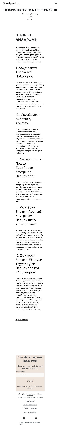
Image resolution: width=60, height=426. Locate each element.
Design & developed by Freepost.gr (29, 422)
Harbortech (24, 320)
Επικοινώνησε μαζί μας (30, 405)
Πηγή (18, 320)
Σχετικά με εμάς (30, 401)
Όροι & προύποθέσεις (30, 412)
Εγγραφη (30, 381)
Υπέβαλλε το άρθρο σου (30, 408)
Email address (20, 371)
